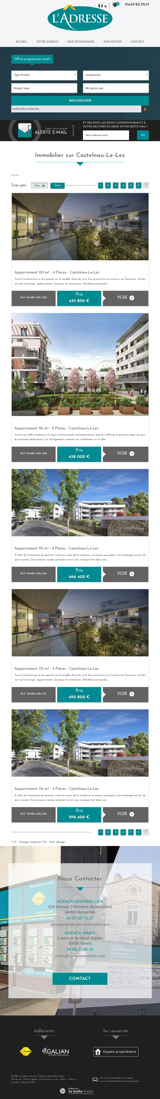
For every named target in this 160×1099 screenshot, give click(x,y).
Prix (40, 185)
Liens (56, 1079)
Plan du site (16, 1079)
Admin (63, 1079)
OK (143, 135)
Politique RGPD (28, 1082)
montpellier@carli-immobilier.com (80, 924)
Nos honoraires (45, 1079)
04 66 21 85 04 (80, 949)
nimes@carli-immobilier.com (80, 955)
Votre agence (47, 41)
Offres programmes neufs (32, 59)
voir (125, 298)
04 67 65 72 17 (80, 918)
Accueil (22, 41)
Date (57, 185)
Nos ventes (113, 41)
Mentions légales (30, 1079)
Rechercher (80, 100)
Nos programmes (81, 41)
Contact (137, 41)
